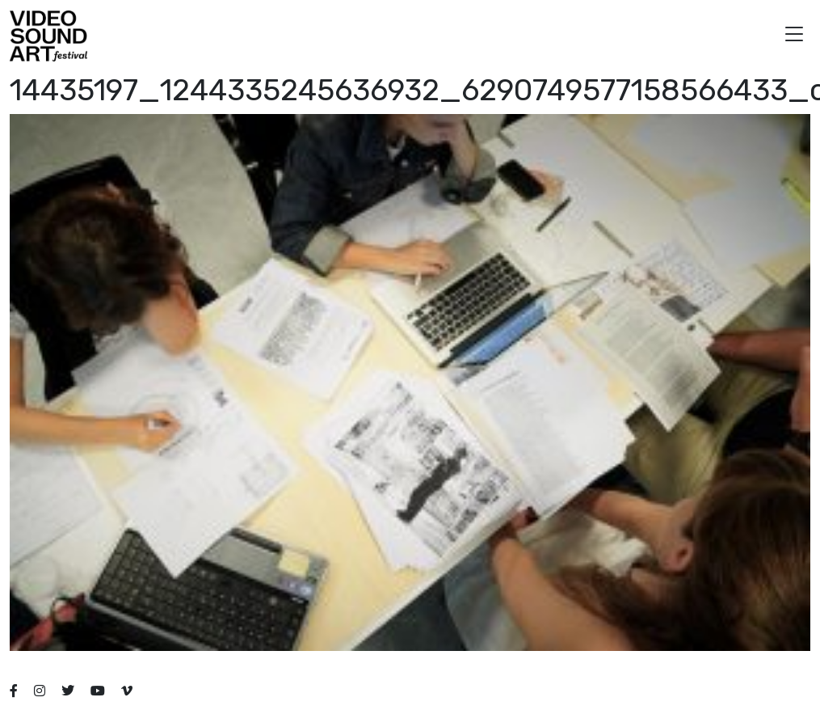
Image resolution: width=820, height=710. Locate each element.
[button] (794, 36)
